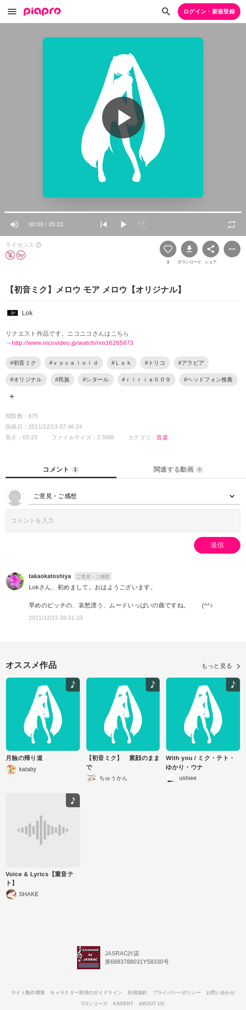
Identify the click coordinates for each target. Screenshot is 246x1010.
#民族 (62, 379)
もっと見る (220, 665)
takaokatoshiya (50, 576)
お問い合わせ (220, 992)
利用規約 (137, 992)
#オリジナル (26, 379)
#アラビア (191, 363)
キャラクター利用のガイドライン (86, 992)
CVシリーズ (95, 1003)
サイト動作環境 (28, 992)
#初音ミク (23, 363)
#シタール (96, 379)
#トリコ (155, 363)
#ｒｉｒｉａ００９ (146, 379)
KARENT (123, 1003)
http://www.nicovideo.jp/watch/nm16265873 (72, 342)
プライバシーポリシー (177, 992)
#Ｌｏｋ (121, 363)
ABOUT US (151, 1003)
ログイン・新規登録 (209, 11)
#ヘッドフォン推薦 (208, 379)
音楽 (162, 437)
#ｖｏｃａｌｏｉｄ (73, 363)
